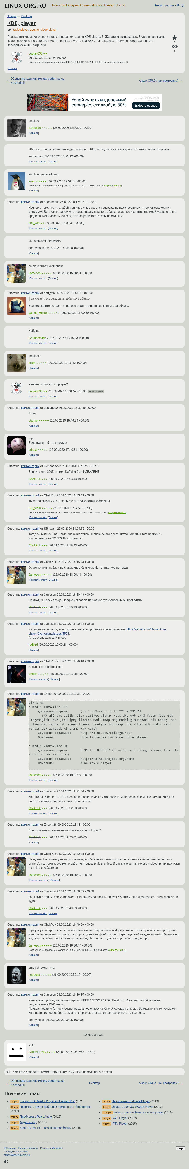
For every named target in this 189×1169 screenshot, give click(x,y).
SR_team (35, 508)
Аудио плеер (28, 1122)
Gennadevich (37, 337)
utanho (33, 420)
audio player (20, 29)
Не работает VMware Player (131, 1101)
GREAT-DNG (37, 1052)
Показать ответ (38, 161)
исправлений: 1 (112, 185)
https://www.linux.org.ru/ (17, 1154)
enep (32, 181)
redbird (33, 644)
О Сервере (10, 1148)
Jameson (35, 273)
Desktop (26, 16)
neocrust (34, 974)
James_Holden (38, 312)
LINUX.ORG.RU (25, 5)
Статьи (85, 5)
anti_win (34, 223)
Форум (97, 5)
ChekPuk (35, 478)
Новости (58, 5)
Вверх (180, 1148)
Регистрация (164, 5)
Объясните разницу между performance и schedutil (37, 80)
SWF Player (119, 1118)
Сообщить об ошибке (16, 1151)
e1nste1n (35, 127)
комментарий (30, 201)
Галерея (72, 5)
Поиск (120, 5)
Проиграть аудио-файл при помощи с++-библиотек (55, 1106)
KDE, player (21, 22)
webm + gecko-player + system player (138, 1112)
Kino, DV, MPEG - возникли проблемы (45, 1127)
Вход (180, 5)
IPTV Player (119, 1123)
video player (48, 29)
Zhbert (33, 673)
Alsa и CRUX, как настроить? (158, 80)
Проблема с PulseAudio (36, 1116)
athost (33, 449)
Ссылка (12, 68)
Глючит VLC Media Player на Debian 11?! (47, 1101)
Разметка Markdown (51, 1148)
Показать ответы (38, 679)
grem (32, 362)
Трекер (109, 5)
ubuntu (34, 29)
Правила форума (28, 1148)
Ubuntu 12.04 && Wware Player (132, 1106)
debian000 (35, 53)
